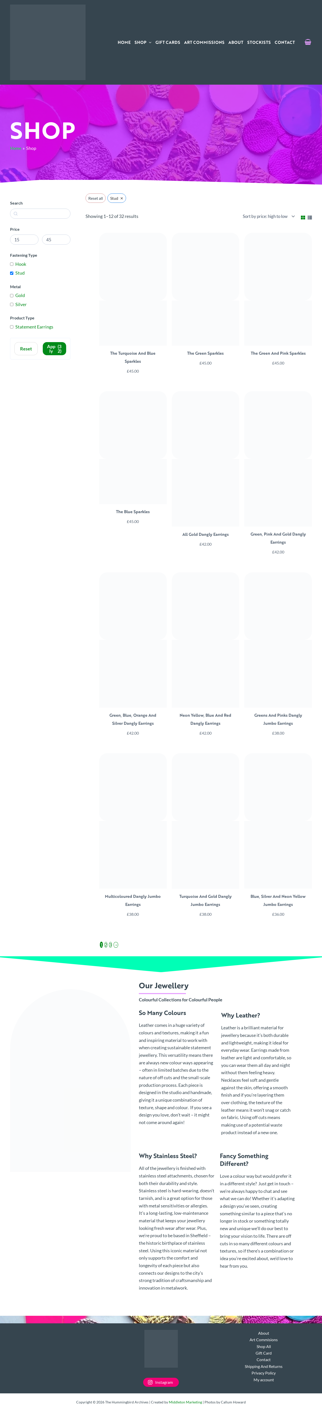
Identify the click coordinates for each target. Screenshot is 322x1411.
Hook (20, 264)
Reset (26, 348)
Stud (20, 273)
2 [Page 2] (106, 946)
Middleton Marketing (185, 1402)
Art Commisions (264, 1339)
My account (264, 1379)
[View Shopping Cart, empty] (308, 42)
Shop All (264, 1346)
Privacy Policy (264, 1372)
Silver (21, 304)
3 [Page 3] (110, 946)
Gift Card (264, 1353)
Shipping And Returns (264, 1366)
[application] (148, 42)
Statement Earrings (34, 327)
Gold (20, 295)
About (263, 1333)
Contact (264, 1359)
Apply (54, 349)
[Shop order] (269, 216)
